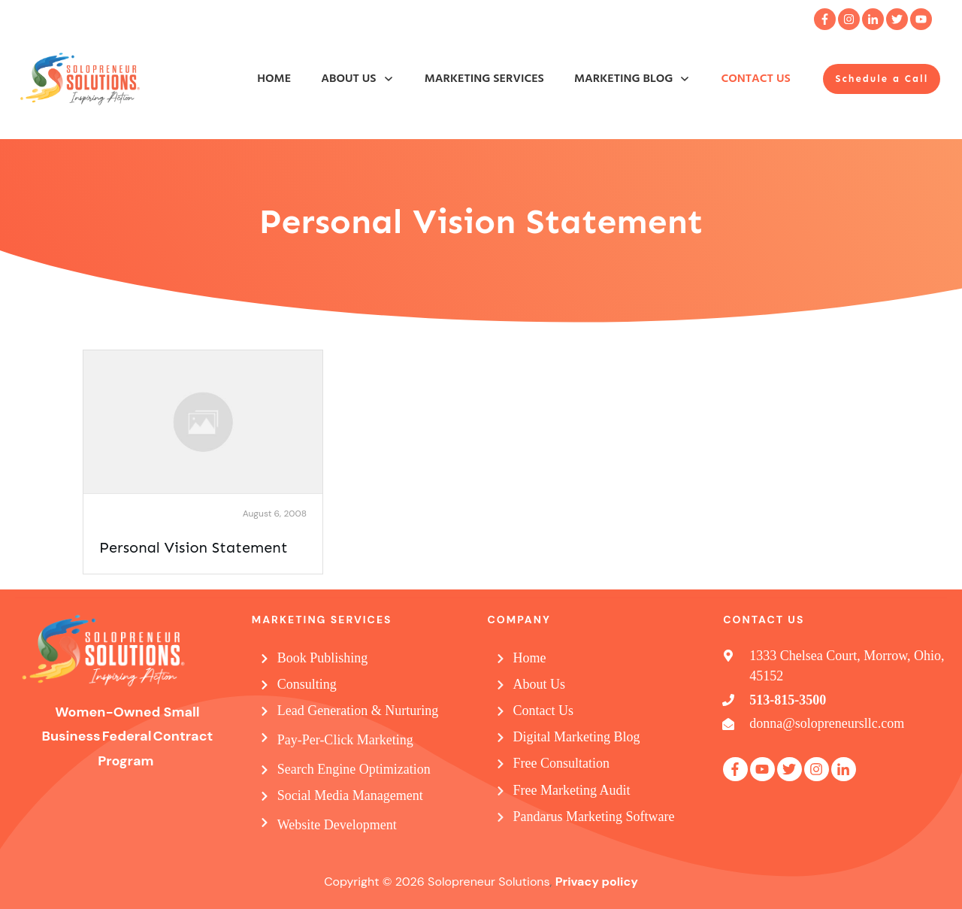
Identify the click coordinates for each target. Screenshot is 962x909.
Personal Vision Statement (193, 547)
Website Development (337, 824)
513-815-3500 (787, 700)
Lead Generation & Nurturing (357, 710)
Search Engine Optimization (354, 769)
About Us (539, 684)
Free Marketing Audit (572, 790)
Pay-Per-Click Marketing (345, 739)
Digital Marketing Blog (576, 736)
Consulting (307, 684)
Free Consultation (561, 763)
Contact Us (543, 710)
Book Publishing (322, 657)
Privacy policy (596, 881)
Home (529, 657)
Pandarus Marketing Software (594, 816)
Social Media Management (350, 795)
